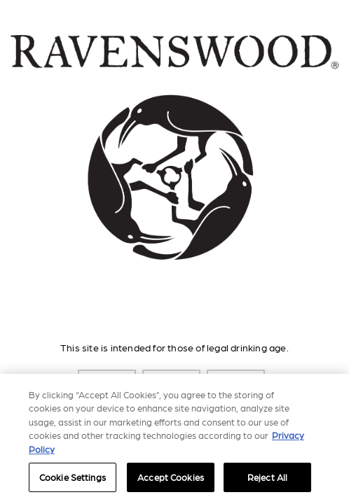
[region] (174, 439)
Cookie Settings (72, 477)
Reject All (267, 477)
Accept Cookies (170, 477)
